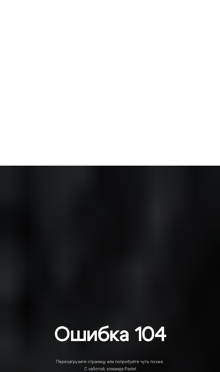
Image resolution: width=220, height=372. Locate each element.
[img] (110, 27)
